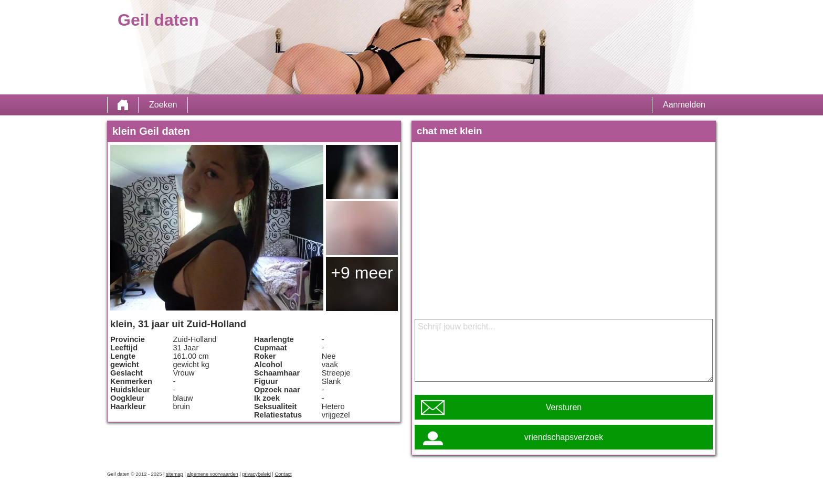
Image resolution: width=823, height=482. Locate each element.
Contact (283, 474)
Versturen (564, 407)
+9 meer (362, 272)
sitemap (174, 474)
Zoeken (163, 104)
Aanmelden (684, 104)
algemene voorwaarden (212, 474)
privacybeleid (256, 474)
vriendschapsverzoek (563, 437)
